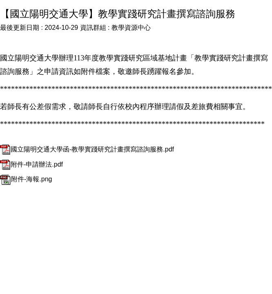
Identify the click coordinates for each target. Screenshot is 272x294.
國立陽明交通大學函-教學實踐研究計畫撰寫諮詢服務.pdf (87, 149)
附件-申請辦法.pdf (31, 164)
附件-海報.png (26, 179)
